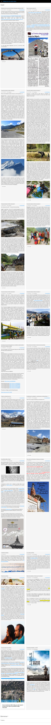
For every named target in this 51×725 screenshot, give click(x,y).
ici (37, 360)
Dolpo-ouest (17, 672)
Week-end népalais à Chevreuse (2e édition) (35, 576)
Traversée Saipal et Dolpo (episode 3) (33, 203)
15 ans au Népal (21, 488)
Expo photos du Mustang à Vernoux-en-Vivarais (35, 459)
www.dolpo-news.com (7, 655)
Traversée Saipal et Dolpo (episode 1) (33, 291)
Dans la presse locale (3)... (31, 8)
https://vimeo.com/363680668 (14, 384)
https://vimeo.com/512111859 (6, 392)
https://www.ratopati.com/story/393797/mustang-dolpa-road (12, 19)
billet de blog (32, 684)
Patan (8, 485)
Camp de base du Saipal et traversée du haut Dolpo (36, 344)
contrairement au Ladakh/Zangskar (16, 665)
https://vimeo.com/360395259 (14, 383)
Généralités (10, 460)
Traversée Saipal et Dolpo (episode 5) (33, 90)
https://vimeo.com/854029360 (10, 381)
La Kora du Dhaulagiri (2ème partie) (11, 673)
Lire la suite (4, 61)
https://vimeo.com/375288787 (14, 387)
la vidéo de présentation (8, 490)
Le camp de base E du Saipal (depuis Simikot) (40, 24)
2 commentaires (47, 92)
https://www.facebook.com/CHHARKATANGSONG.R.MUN (11, 15)
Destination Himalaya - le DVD (32, 647)
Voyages (10, 9)
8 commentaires (21, 9)
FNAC (34, 689)
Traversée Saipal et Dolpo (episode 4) (8, 203)
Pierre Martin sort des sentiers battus (34, 12)
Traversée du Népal (4, 576)
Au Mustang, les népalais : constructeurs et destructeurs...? (37, 396)
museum (10, 485)
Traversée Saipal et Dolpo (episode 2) (8, 291)
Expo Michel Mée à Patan (5, 459)
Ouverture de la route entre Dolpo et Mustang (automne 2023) (12, 8)
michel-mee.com (9, 509)
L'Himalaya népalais (4, 552)
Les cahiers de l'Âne (30, 552)
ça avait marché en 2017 (38, 300)
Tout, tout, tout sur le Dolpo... (6, 647)
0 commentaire (47, 9)
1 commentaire (22, 92)
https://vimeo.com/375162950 (14, 386)
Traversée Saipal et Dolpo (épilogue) (7, 90)
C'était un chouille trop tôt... (6, 396)
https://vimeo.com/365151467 (14, 385)
